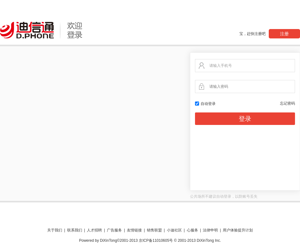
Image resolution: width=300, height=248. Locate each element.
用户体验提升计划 (238, 230)
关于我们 (54, 230)
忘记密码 (287, 103)
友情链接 (134, 230)
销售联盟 (154, 230)
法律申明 (210, 230)
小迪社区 (174, 230)
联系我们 (74, 230)
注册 (284, 33)
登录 (245, 118)
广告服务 (114, 230)
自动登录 (205, 104)
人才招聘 (94, 230)
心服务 (192, 230)
